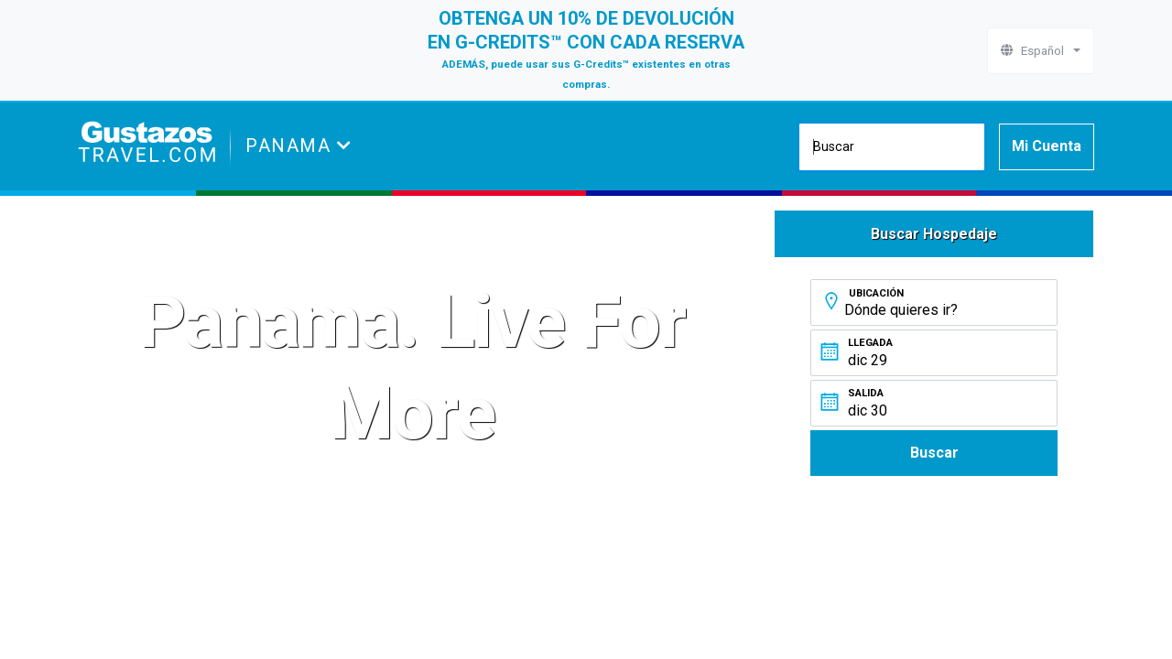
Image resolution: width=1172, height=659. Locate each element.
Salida (866, 393)
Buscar (934, 452)
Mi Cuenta (1046, 146)
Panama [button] (291, 146)
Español (1035, 50)
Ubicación (876, 293)
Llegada (870, 343)
